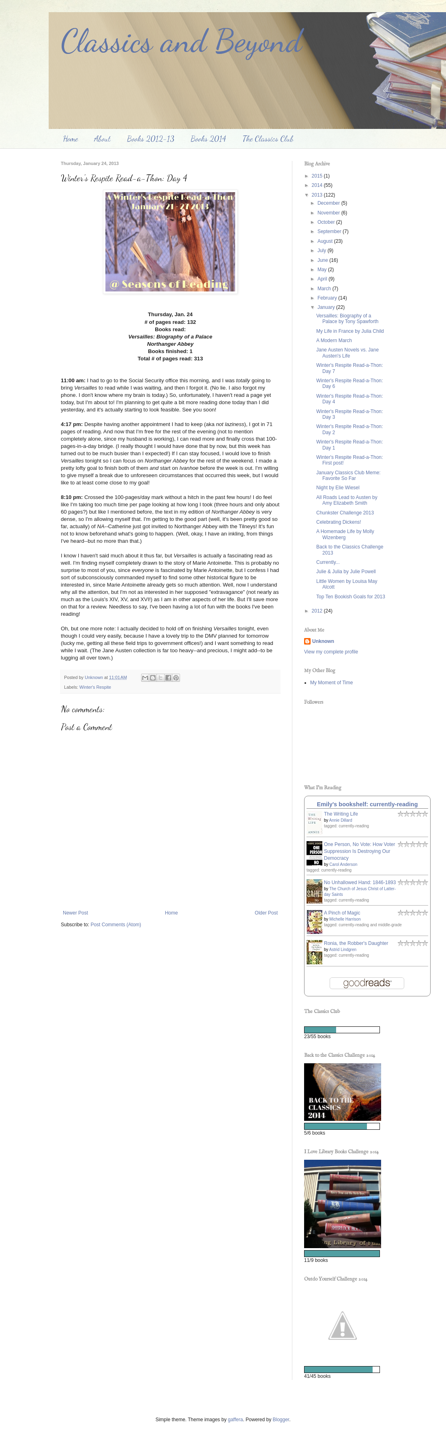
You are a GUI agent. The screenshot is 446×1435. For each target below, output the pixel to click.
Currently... (328, 562)
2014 (318, 185)
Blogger (281, 1419)
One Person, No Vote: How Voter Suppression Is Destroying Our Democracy (359, 851)
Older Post (266, 913)
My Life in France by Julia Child (350, 331)
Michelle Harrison (344, 919)
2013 (318, 195)
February (327, 298)
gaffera (235, 1419)
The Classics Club (268, 139)
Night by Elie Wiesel (338, 487)
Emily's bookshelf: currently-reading (367, 804)
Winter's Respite (95, 687)
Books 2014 (208, 139)
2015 (318, 176)
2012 (318, 611)
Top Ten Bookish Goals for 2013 (350, 597)
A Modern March (334, 340)
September (330, 231)
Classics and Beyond (181, 40)
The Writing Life (341, 814)
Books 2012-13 (150, 139)
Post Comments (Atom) (115, 924)
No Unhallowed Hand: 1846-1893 (360, 882)
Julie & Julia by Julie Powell (346, 571)
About (102, 139)
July (322, 250)
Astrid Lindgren (342, 949)
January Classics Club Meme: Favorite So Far (348, 475)
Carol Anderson (343, 864)
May (322, 269)
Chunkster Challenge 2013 (345, 513)
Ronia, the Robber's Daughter (356, 943)
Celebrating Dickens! (338, 522)
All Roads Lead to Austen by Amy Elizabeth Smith (346, 500)
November (329, 213)
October (326, 222)
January (326, 307)
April (322, 279)
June (323, 260)
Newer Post (75, 913)
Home (70, 139)
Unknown (323, 641)
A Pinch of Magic (342, 913)
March (324, 288)
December (329, 203)
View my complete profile (331, 652)
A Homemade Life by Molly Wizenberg (345, 534)
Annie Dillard (340, 820)
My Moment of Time (331, 682)
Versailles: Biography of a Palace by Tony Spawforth (347, 318)
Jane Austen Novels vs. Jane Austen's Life (347, 352)
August (325, 241)
